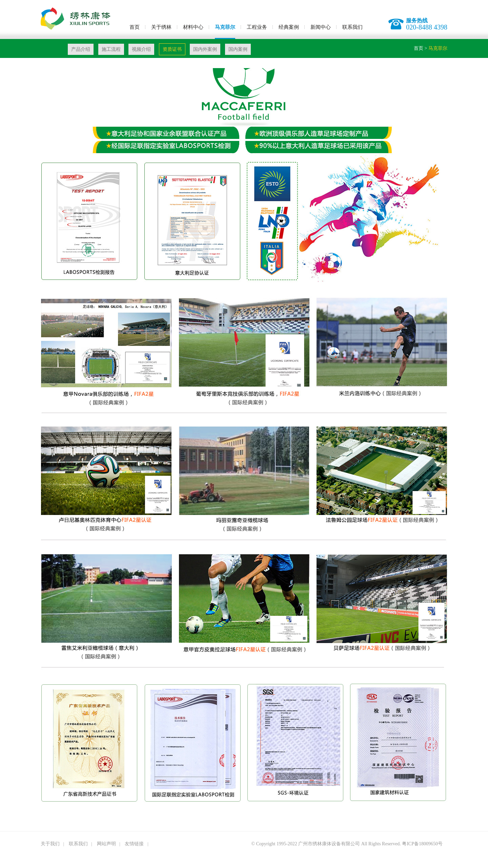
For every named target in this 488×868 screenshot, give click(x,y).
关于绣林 (161, 27)
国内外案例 (205, 49)
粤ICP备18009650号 (422, 843)
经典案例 (289, 27)
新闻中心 (320, 27)
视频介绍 (141, 49)
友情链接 (134, 843)
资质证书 (172, 49)
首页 (134, 27)
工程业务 (257, 27)
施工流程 (111, 49)
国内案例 (237, 49)
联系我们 (352, 27)
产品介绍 (80, 49)
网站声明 (106, 843)
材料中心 (193, 27)
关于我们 (50, 843)
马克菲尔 (225, 27)
